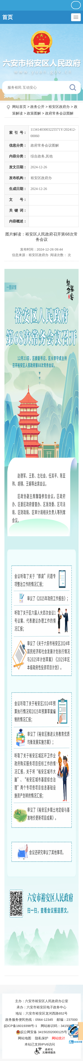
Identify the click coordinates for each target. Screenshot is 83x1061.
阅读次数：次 (60, 255)
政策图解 (34, 113)
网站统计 (58, 1038)
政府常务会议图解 (59, 113)
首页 (7, 17)
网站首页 (19, 107)
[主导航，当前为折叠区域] (76, 17)
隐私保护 (41, 1038)
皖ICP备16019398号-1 (20, 1026)
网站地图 (24, 1038)
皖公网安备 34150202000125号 (41, 1032)
